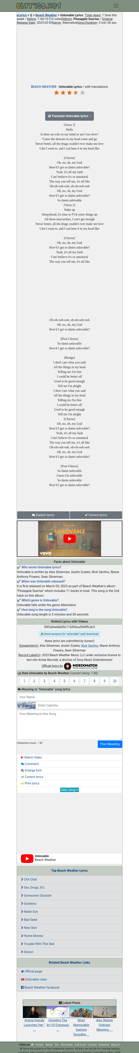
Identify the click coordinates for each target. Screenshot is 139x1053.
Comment (30, 764)
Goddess (28, 903)
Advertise (103, 1044)
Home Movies (32, 936)
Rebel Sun (29, 912)
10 (114, 681)
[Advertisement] (69, 53)
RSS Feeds (67, 1044)
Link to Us (80, 1044)
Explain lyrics (43, 515)
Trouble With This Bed (37, 944)
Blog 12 (115, 1044)
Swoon (27, 952)
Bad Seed (29, 920)
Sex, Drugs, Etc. (33, 887)
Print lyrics (30, 783)
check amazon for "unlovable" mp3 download (69, 634)
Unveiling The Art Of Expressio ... (58, 1021)
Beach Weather (46, 15)
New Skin (29, 928)
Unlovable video (34, 979)
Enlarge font (31, 770)
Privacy (39, 1044)
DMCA (49, 1044)
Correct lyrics (96, 515)
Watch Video (31, 757)
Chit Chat (29, 879)
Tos (56, 1044)
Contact (92, 1044)
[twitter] (32, 1044)
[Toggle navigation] (116, 6)
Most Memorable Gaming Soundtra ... (81, 1023)
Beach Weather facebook (40, 987)
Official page (31, 971)
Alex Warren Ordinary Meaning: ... (104, 1021)
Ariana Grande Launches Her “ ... (34, 1021)
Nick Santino (89, 646)
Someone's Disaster (36, 895)
